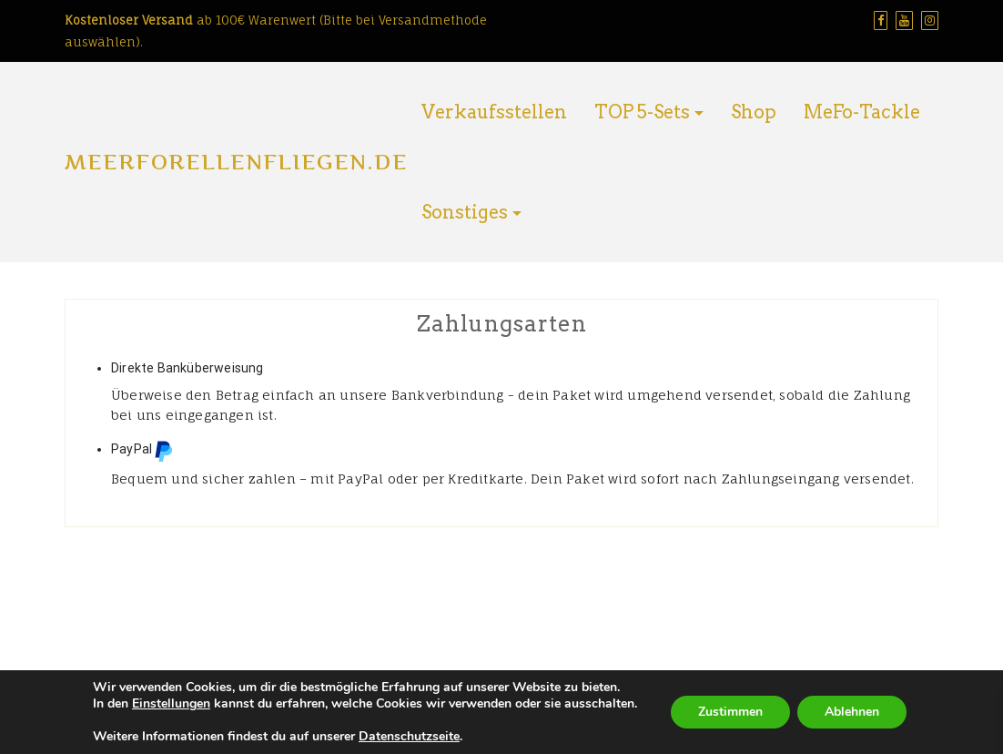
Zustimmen (730, 711)
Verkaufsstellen (494, 112)
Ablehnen (852, 711)
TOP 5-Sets (642, 112)
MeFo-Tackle (862, 112)
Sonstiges (464, 212)
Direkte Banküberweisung (187, 368)
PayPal (142, 451)
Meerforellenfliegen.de (236, 161)
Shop (753, 112)
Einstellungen (171, 704)
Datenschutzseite (409, 736)
